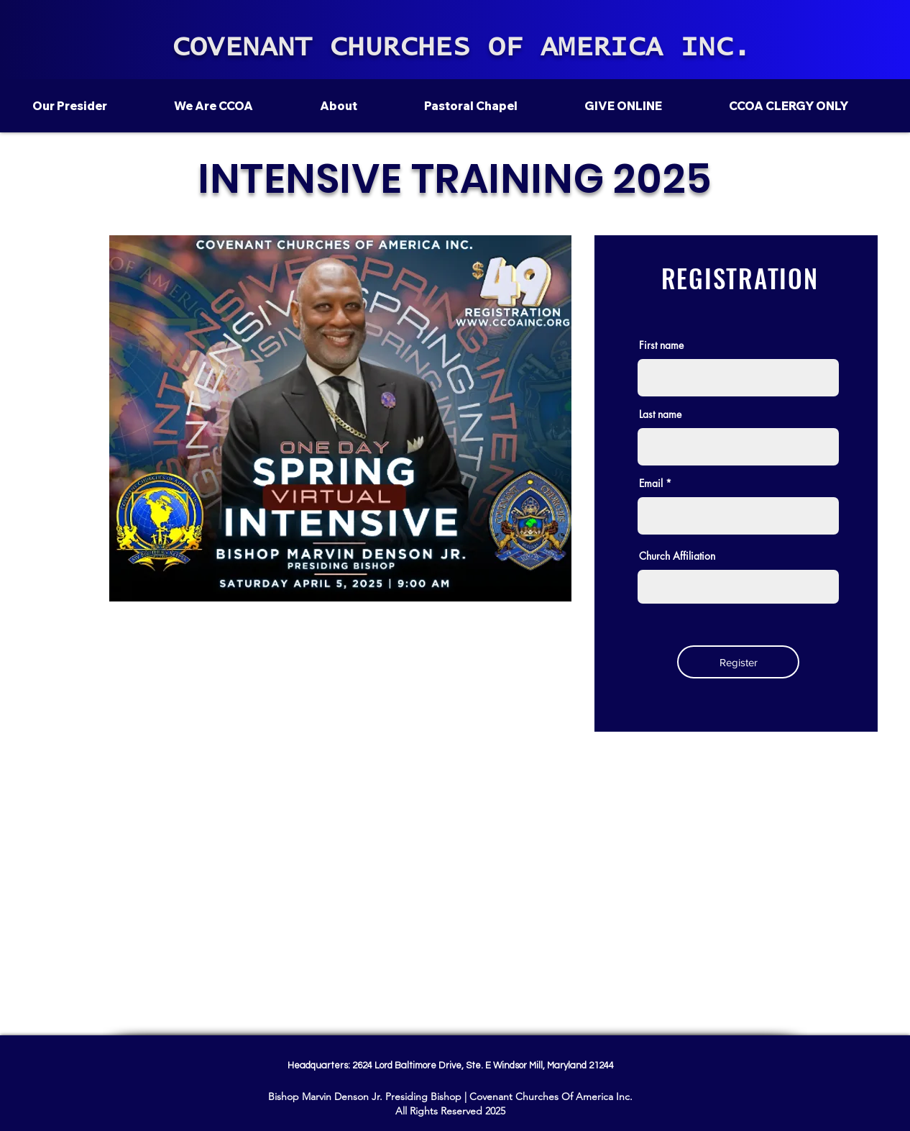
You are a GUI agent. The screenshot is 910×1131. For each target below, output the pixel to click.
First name (661, 345)
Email (651, 483)
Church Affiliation (677, 556)
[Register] (738, 661)
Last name (660, 414)
